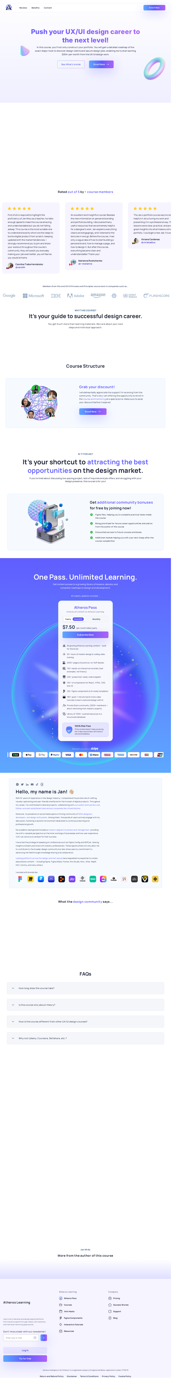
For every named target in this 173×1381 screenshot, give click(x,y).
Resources (69, 1331)
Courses (68, 1305)
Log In (25, 1350)
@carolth (21, 267)
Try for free (25, 1358)
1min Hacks (69, 1311)
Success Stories (121, 1305)
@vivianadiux (149, 242)
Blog (115, 1318)
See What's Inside (71, 64)
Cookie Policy (124, 1376)
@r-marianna (86, 263)
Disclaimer (72, 1376)
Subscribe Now (85, 634)
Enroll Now (154, 7)
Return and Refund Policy (52, 1376)
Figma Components (73, 1318)
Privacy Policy (108, 1376)
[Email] (21, 1337)
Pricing (116, 1298)
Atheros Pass (70, 1298)
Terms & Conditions (89, 1376)
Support (117, 1311)
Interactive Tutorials (73, 1324)
